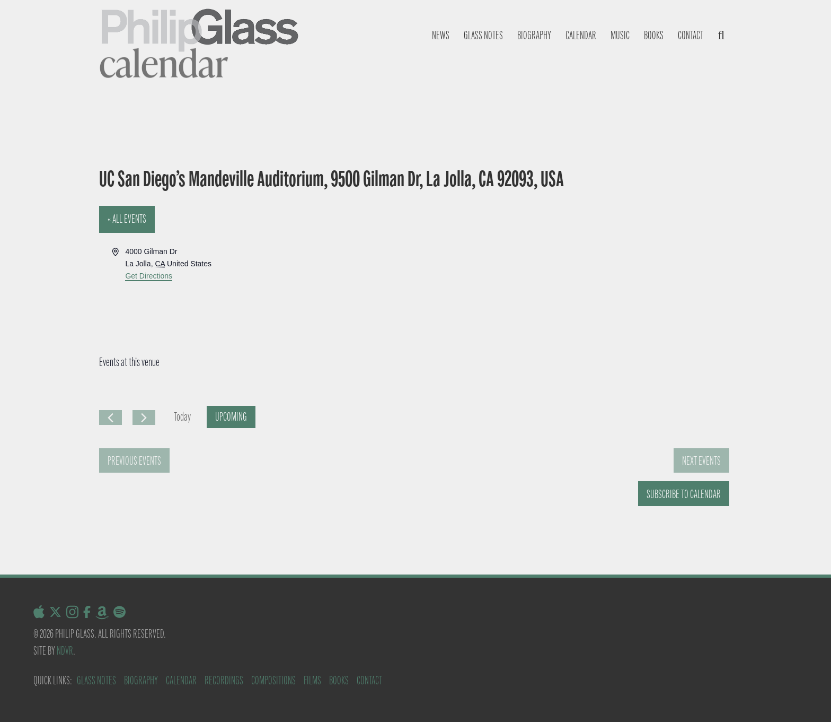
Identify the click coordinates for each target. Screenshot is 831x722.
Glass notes (483, 35)
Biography (534, 35)
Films (312, 680)
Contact (690, 35)
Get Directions (148, 276)
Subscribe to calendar (684, 494)
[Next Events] (143, 417)
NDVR (65, 650)
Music (620, 35)
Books (654, 35)
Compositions (273, 680)
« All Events (127, 218)
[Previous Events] (110, 417)
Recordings (224, 680)
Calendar (580, 35)
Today (182, 416)
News (440, 35)
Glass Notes (96, 680)
